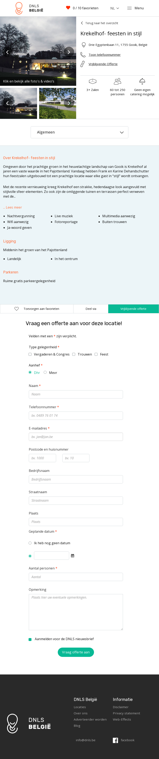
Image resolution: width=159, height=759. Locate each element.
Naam (35, 385)
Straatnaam (38, 492)
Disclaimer (121, 707)
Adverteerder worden (90, 719)
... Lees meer (12, 207)
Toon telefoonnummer (105, 55)
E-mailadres (39, 428)
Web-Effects (122, 719)
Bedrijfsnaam (39, 470)
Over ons (81, 713)
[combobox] (115, 8)
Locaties (80, 707)
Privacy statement (127, 713)
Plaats (33, 513)
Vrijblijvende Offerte (103, 64)
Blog (77, 725)
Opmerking (37, 589)
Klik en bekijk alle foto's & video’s (28, 81)
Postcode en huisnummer (49, 449)
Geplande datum (43, 531)
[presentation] (7, 52)
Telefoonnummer (44, 407)
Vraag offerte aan (76, 652)
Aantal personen (43, 568)
